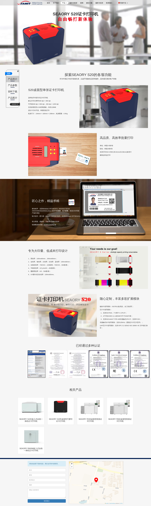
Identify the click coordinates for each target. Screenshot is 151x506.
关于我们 (56, 3)
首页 (48, 3)
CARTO (121, 503)
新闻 (81, 3)
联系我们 (109, 3)
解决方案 (89, 3)
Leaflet (106, 503)
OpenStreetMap (112, 503)
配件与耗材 (73, 3)
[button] (96, 480)
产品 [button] (64, 3)
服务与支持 (99, 3)
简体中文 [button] (123, 3)
